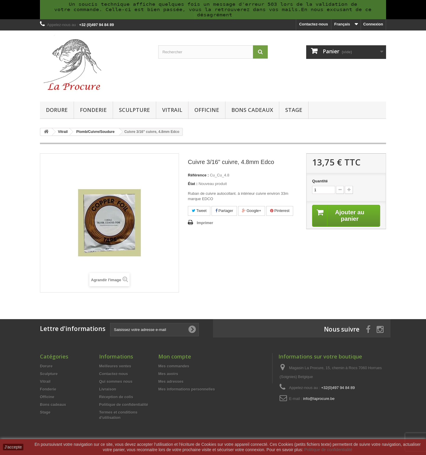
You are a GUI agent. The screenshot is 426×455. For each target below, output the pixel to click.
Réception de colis (116, 397)
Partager (224, 210)
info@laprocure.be (319, 398)
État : (193, 183)
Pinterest (280, 210)
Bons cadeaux (252, 109)
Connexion (373, 24)
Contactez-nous (313, 24)
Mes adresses (170, 381)
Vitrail (172, 109)
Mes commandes (173, 366)
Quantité (320, 181)
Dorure (57, 109)
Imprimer (205, 223)
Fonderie (93, 109)
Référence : (198, 175)
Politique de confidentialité (123, 404)
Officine (206, 109)
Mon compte (174, 356)
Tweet (199, 210)
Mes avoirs (168, 374)
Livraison (107, 389)
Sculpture (134, 109)
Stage (293, 109)
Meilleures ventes (115, 366)
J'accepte (13, 447)
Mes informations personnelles (186, 389)
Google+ (251, 210)
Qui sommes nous (116, 381)
